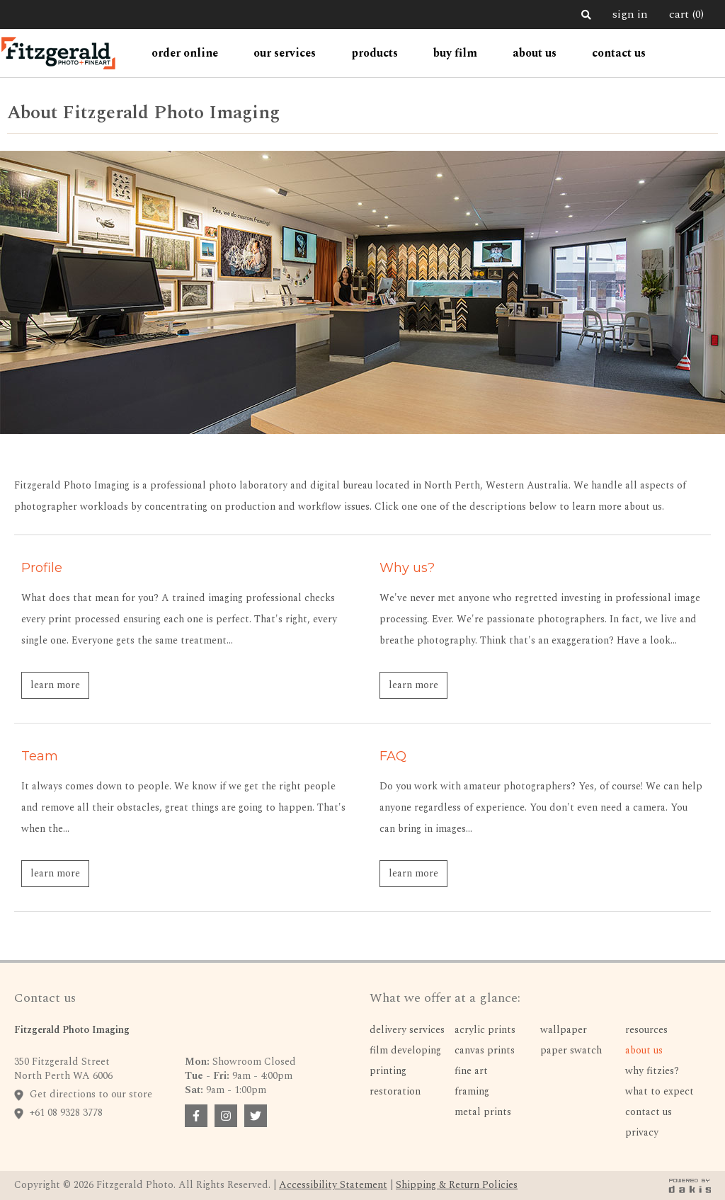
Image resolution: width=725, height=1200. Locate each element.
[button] (185, 53)
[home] (58, 53)
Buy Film (455, 53)
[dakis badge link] (689, 1185)
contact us (619, 53)
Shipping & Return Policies (457, 1184)
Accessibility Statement (333, 1184)
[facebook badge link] (196, 1115)
